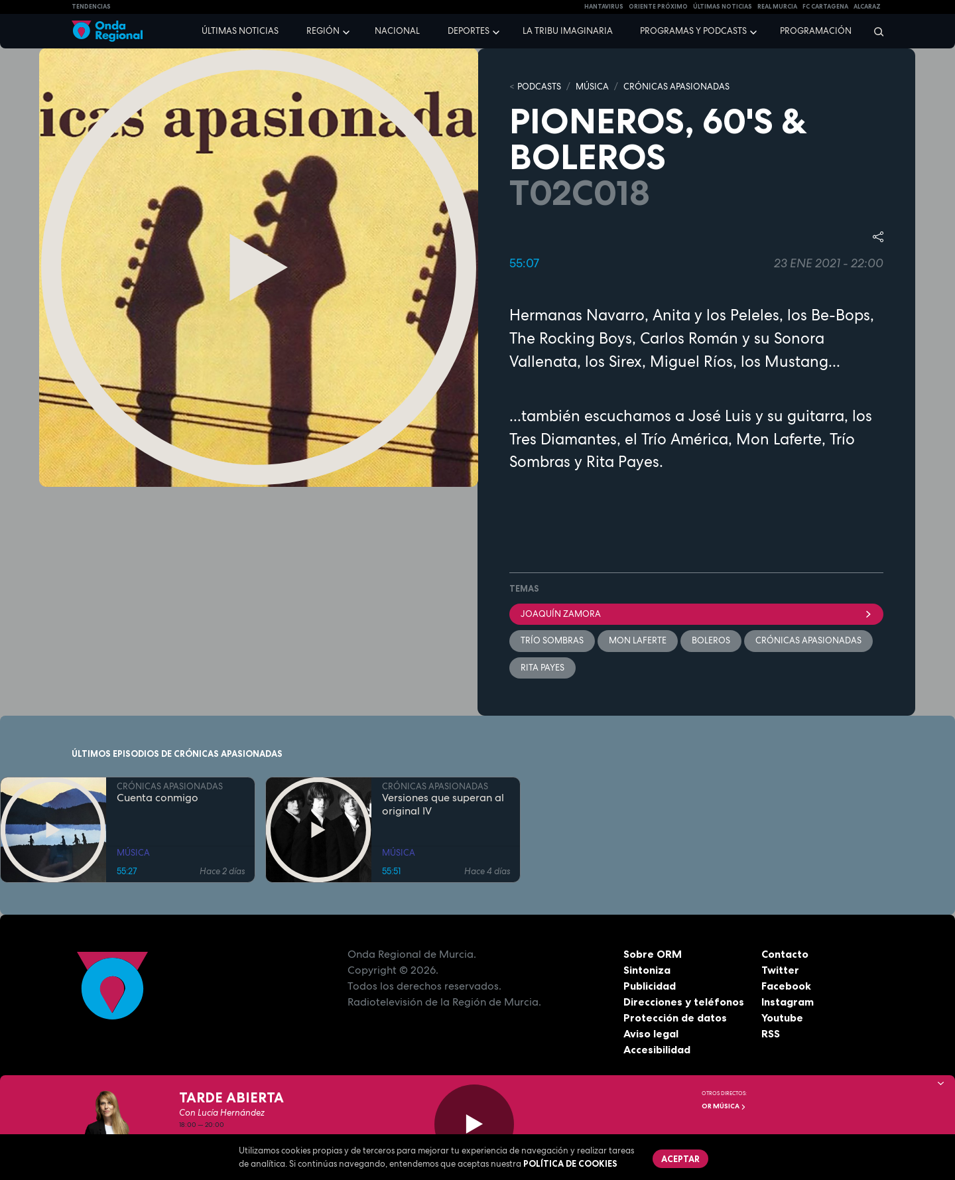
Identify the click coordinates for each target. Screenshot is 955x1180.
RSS (770, 1033)
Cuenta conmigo (157, 798)
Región (323, 30)
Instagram (787, 1001)
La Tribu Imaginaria (568, 30)
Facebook (786, 985)
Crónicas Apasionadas (808, 640)
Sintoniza (646, 969)
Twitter (780, 969)
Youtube (782, 1017)
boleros (711, 640)
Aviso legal (650, 1033)
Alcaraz (867, 7)
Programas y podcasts (693, 30)
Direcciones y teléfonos (683, 1001)
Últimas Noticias (722, 7)
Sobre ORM (652, 953)
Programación (816, 30)
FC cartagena (825, 7)
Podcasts (539, 86)
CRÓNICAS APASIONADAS (676, 86)
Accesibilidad (656, 1049)
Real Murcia (777, 7)
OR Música (724, 1106)
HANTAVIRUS (603, 7)
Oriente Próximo (658, 7)
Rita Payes (542, 667)
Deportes (468, 30)
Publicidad (649, 985)
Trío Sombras (552, 640)
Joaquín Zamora (696, 614)
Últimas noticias (240, 30)
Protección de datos (675, 1017)
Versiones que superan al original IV (443, 804)
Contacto (784, 953)
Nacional (397, 30)
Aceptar (680, 1158)
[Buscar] (874, 31)
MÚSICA (592, 86)
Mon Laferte (638, 640)
